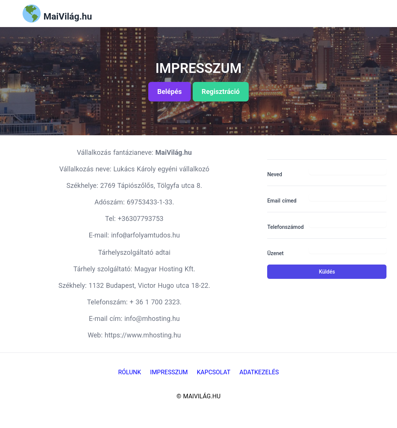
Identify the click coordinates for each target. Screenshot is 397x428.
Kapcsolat (213, 372)
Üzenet (275, 253)
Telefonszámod (285, 227)
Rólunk (129, 372)
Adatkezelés (259, 372)
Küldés (327, 272)
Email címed (282, 201)
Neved (274, 174)
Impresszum (169, 372)
